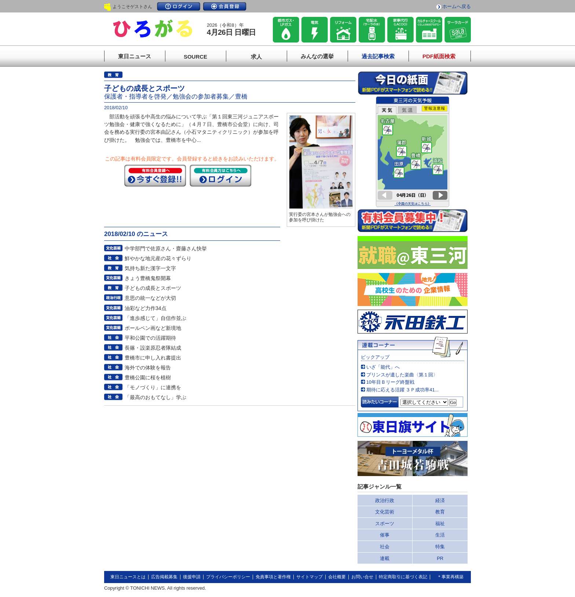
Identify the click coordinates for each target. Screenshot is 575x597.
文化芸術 (384, 512)
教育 (440, 512)
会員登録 (224, 6)
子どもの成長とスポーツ (153, 288)
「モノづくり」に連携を (153, 387)
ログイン (178, 6)
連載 (384, 558)
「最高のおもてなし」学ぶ (155, 397)
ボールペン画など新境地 (153, 328)
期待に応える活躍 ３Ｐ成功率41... (402, 390)
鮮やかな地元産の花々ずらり (158, 258)
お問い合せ (362, 577)
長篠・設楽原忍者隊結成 (153, 348)
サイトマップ (309, 577)
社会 (384, 546)
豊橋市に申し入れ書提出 (153, 358)
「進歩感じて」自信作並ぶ (155, 318)
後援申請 (192, 577)
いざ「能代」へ (383, 367)
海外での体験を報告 (148, 368)
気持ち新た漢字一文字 (150, 268)
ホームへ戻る (456, 6)
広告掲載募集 (164, 577)
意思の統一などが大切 (150, 298)
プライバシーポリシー (228, 577)
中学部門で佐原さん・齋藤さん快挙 (166, 248)
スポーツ (384, 523)
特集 (440, 546)
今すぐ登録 (155, 176)
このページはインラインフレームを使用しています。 (412, 151)
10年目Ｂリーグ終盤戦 (390, 382)
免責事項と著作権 (273, 577)
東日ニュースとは (128, 577)
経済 (440, 500)
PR (440, 558)
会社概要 (337, 577)
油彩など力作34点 (145, 308)
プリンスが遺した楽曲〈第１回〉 (402, 374)
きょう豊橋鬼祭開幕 (148, 278)
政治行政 (384, 500)
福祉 (440, 523)
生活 (440, 535)
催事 (384, 535)
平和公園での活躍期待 (150, 338)
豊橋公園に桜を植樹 (148, 377)
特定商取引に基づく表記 (403, 577)
